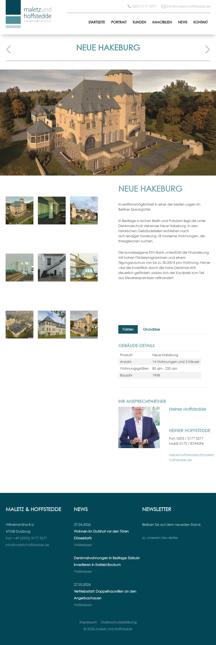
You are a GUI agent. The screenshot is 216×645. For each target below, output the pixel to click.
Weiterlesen (83, 545)
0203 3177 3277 (144, 6)
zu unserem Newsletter (160, 538)
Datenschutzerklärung (119, 622)
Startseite (96, 22)
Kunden (139, 22)
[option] (108, 122)
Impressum (88, 622)
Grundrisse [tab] (151, 329)
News (182, 22)
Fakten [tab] (128, 329)
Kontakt (200, 22)
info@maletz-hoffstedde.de (188, 6)
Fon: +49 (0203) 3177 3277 (26, 538)
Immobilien (162, 22)
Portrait (119, 22)
